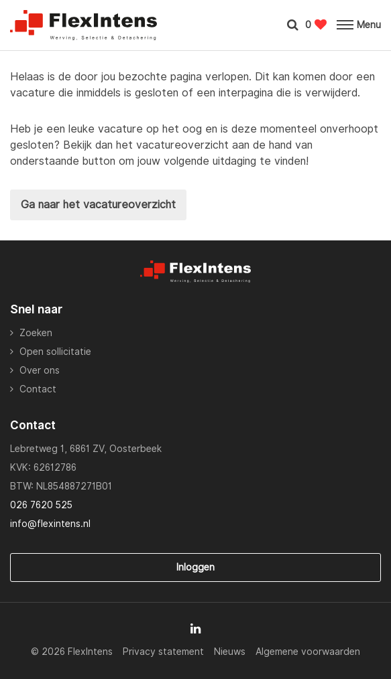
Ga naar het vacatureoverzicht (98, 204)
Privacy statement (163, 651)
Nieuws (229, 651)
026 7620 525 (41, 505)
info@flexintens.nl (50, 523)
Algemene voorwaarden (308, 651)
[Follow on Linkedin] (195, 629)
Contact (37, 389)
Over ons (39, 370)
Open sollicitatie (55, 351)
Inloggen (195, 567)
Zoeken (35, 332)
